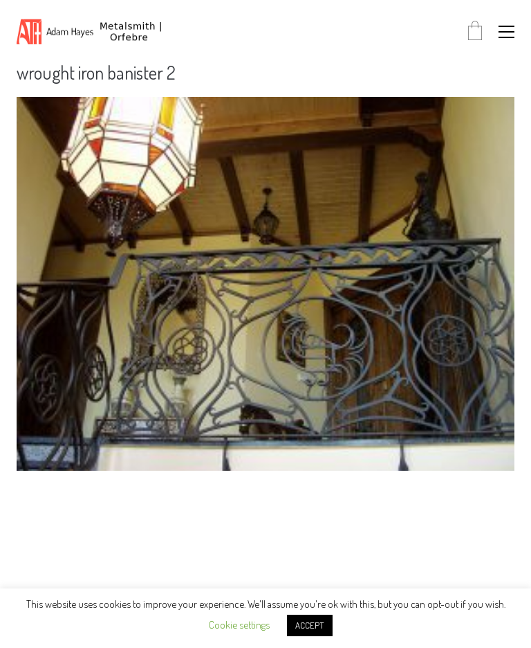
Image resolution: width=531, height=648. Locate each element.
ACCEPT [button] (309, 625)
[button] (506, 32)
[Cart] (475, 31)
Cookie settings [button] (239, 624)
